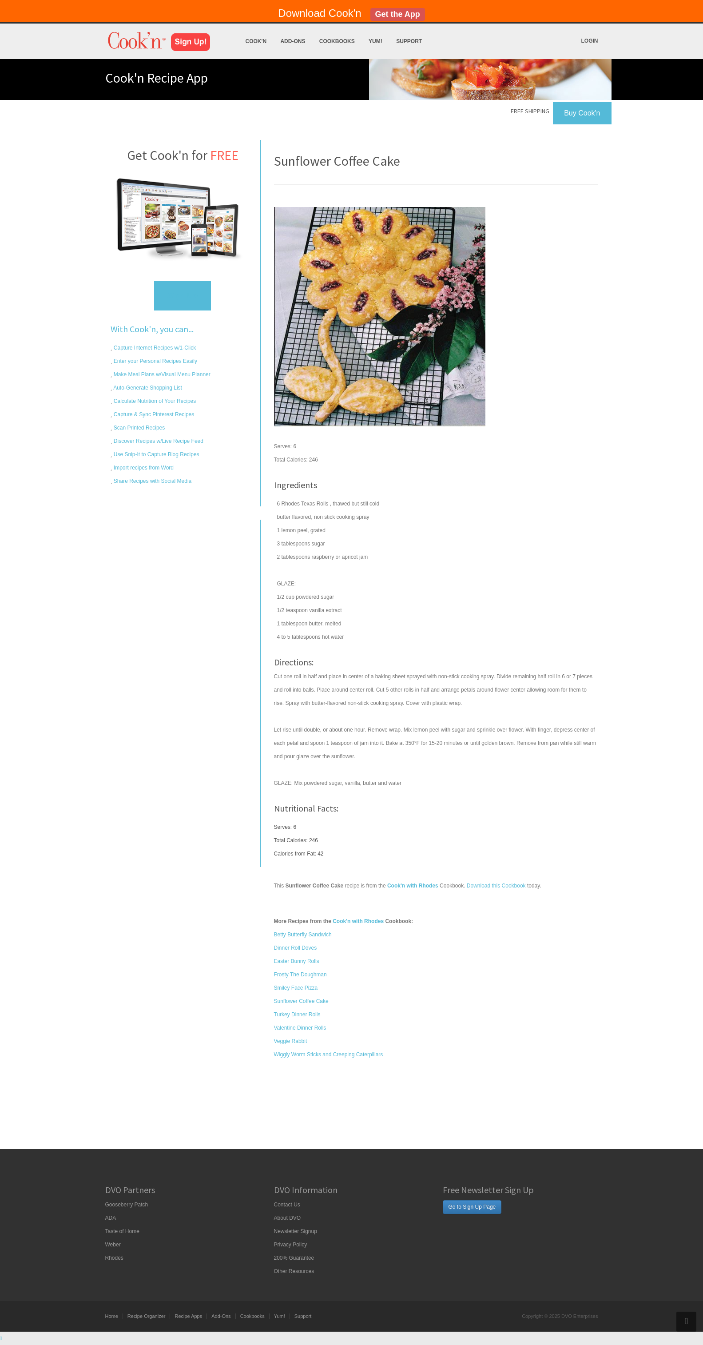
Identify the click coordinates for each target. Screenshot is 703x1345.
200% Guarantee (294, 1258)
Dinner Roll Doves (295, 948)
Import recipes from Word (143, 468)
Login (589, 41)
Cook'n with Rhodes (358, 921)
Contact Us (287, 1205)
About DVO (287, 1218)
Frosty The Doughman (300, 974)
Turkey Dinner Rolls (297, 1014)
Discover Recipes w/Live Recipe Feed (157, 441)
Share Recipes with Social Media (152, 481)
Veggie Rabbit (290, 1041)
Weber (113, 1245)
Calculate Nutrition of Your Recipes (154, 401)
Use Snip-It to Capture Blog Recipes (155, 454)
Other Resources (294, 1271)
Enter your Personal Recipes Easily (154, 361)
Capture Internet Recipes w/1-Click (154, 348)
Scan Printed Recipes (138, 428)
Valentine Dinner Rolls (300, 1028)
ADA (110, 1218)
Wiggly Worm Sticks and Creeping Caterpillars (328, 1054)
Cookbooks (337, 41)
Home (111, 1316)
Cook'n (256, 41)
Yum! (375, 41)
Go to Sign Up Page (472, 1207)
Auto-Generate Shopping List (147, 388)
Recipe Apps (188, 1316)
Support (409, 41)
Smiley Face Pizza (296, 988)
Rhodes (114, 1258)
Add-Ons (292, 41)
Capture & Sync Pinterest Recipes (153, 414)
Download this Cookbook (496, 886)
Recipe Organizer (146, 1316)
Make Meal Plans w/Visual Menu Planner (161, 374)
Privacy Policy (290, 1245)
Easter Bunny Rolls (296, 961)
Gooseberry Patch (126, 1205)
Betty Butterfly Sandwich (303, 934)
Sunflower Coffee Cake (301, 1001)
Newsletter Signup (295, 1231)
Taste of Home (122, 1231)
